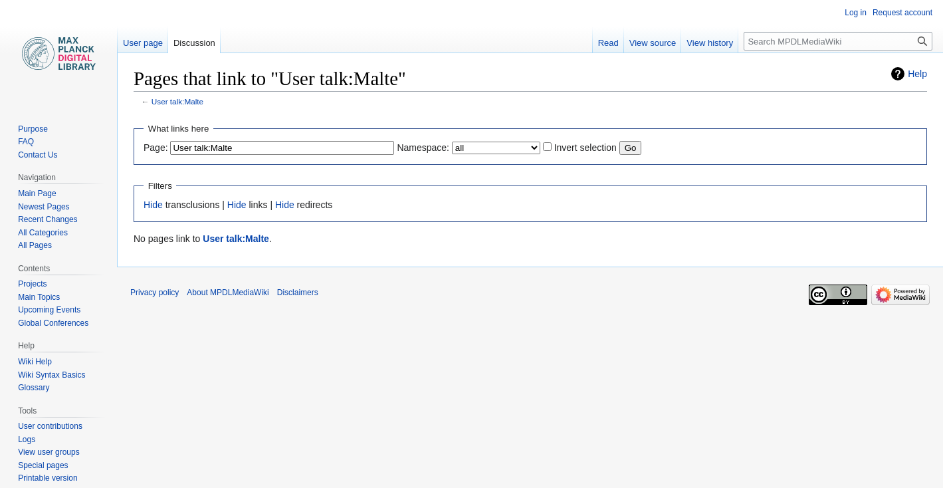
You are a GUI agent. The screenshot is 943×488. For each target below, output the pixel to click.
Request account (902, 12)
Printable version (47, 478)
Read (608, 43)
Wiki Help (35, 361)
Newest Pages (43, 206)
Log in (856, 12)
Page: (156, 147)
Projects (32, 284)
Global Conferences (53, 323)
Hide (153, 204)
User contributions (50, 426)
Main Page (37, 193)
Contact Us (37, 155)
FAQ (26, 141)
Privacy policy (154, 292)
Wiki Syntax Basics (51, 375)
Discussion (194, 43)
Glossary (33, 387)
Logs (26, 439)
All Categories (43, 232)
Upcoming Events (49, 309)
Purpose (33, 129)
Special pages (43, 465)
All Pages (35, 245)
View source (653, 43)
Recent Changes (47, 219)
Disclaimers (297, 292)
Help (917, 73)
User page (143, 43)
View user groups (49, 452)
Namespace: (423, 147)
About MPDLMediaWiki (227, 292)
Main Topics (39, 297)
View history (709, 43)
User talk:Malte (177, 101)
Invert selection (585, 147)
